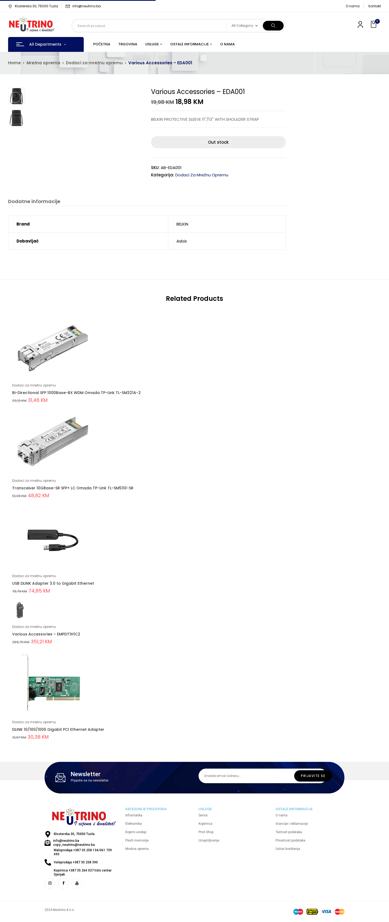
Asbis (181, 241)
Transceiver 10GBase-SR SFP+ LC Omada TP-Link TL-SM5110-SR (72, 488)
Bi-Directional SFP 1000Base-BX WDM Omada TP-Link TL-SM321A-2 (76, 392)
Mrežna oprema (43, 63)
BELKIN (182, 224)
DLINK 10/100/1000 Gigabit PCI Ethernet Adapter (58, 729)
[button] (374, 24)
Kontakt (374, 6)
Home (14, 63)
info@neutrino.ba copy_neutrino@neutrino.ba (74, 843)
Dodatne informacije (34, 201)
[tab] (34, 202)
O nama (353, 6)
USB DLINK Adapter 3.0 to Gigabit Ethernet (53, 583)
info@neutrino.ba (86, 6)
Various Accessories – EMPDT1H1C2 (46, 634)
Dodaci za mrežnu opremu (94, 63)
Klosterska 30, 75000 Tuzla (33, 6)
